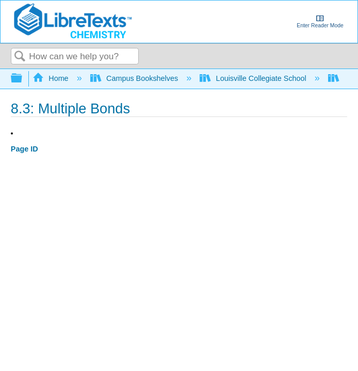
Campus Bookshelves (135, 78)
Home (51, 78)
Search (20, 57)
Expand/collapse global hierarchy (23, 78)
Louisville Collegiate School (254, 78)
